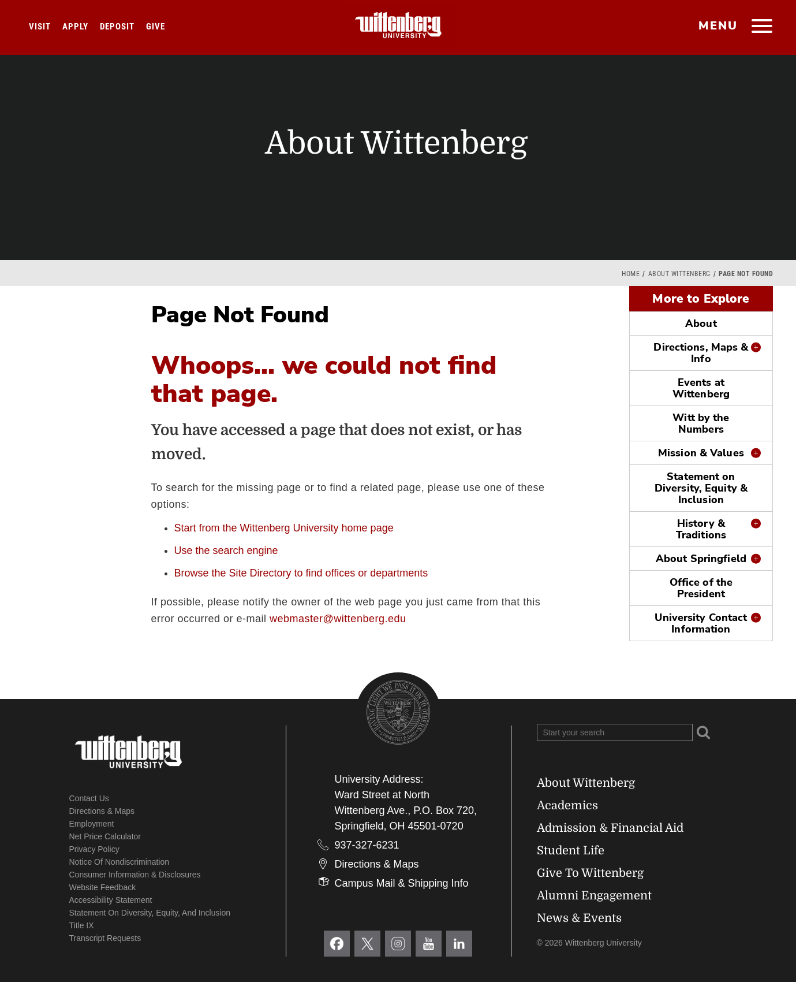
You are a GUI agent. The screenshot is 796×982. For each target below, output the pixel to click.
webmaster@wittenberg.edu (338, 618)
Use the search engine (226, 550)
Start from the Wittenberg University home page (284, 528)
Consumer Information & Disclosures (135, 874)
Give (155, 26)
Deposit (117, 26)
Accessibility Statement (110, 900)
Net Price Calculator (105, 836)
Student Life (570, 850)
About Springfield (701, 558)
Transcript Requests (105, 938)
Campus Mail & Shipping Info (402, 883)
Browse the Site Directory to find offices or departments (301, 573)
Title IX (81, 925)
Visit (40, 26)
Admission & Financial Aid (610, 828)
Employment (91, 823)
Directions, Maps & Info (700, 352)
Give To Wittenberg (590, 873)
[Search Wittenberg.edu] (615, 732)
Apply (75, 26)
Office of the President (701, 588)
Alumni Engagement (594, 895)
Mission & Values (701, 453)
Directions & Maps (102, 811)
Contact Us (89, 798)
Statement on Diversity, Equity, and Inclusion (150, 912)
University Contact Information (701, 623)
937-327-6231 (367, 845)
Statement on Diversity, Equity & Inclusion (701, 488)
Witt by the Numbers (700, 423)
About (701, 323)
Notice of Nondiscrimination (119, 861)
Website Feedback (102, 887)
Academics (567, 805)
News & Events (579, 918)
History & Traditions (701, 529)
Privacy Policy (94, 849)
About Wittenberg (679, 274)
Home (631, 274)
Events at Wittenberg (701, 388)
